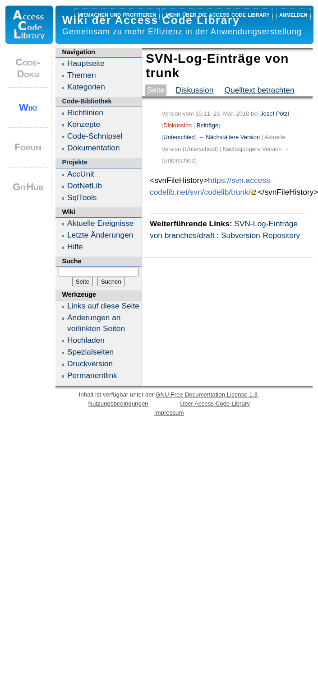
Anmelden (293, 14)
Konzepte (83, 124)
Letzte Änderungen (100, 234)
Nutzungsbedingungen (118, 403)
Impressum (169, 412)
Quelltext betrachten (259, 89)
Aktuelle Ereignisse (100, 223)
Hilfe (75, 246)
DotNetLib (84, 185)
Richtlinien (85, 112)
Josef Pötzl (274, 113)
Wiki (28, 107)
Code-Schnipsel (94, 135)
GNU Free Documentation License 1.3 (207, 394)
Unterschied (178, 137)
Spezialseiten (90, 351)
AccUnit (80, 173)
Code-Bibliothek (86, 101)
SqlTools (82, 197)
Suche (71, 261)
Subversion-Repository (260, 235)
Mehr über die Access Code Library (218, 14)
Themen (81, 74)
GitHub (28, 186)
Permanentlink (92, 375)
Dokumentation (93, 147)
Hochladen (86, 340)
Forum (27, 147)
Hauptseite (86, 63)
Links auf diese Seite (103, 305)
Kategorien (86, 86)
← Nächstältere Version (229, 137)
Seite (156, 89)
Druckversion (90, 363)
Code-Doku (28, 67)
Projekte (75, 162)
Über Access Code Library (215, 403)
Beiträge (207, 125)
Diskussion (194, 89)
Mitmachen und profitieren (117, 14)
